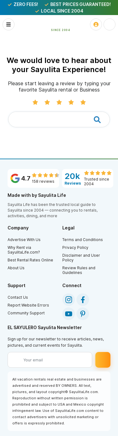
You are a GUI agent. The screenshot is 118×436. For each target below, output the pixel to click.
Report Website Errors (28, 305)
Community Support (26, 313)
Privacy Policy (75, 247)
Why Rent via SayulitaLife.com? (24, 250)
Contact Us (18, 297)
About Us (16, 267)
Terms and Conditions (82, 239)
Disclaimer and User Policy (81, 257)
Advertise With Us (24, 239)
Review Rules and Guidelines (78, 270)
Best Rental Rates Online (30, 260)
